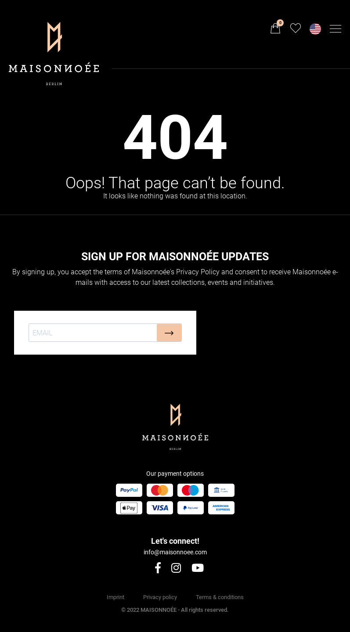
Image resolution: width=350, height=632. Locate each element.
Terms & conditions (220, 597)
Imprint (115, 597)
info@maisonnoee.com (175, 552)
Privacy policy (160, 597)
